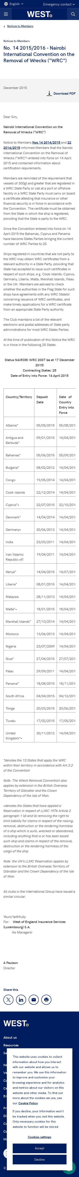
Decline (40, 1159)
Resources (11, 1045)
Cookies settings (39, 1137)
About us (10, 1037)
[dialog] (39, 1109)
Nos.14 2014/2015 (46, 142)
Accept (39, 1148)
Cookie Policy (28, 1103)
